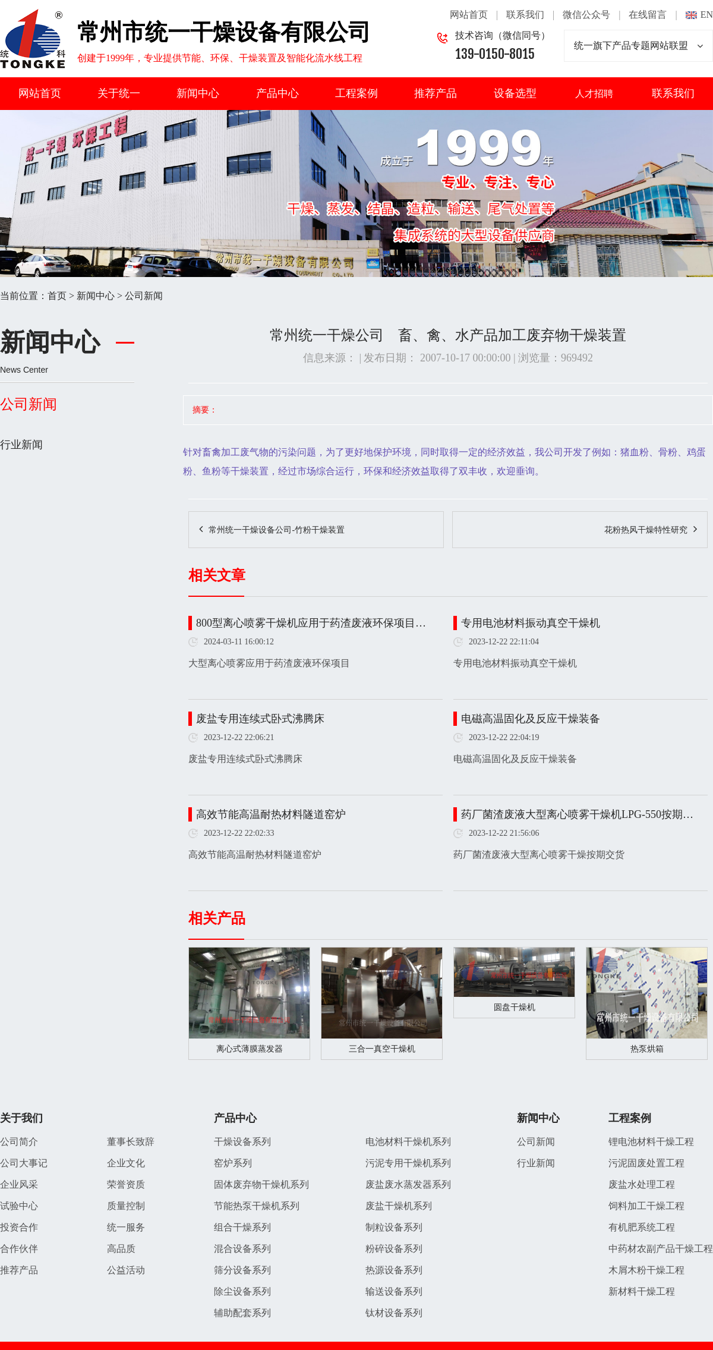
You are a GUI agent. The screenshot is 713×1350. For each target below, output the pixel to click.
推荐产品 (435, 93)
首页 (57, 296)
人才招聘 (594, 94)
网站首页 (469, 15)
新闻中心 (197, 93)
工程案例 (356, 93)
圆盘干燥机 (514, 1007)
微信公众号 (586, 15)
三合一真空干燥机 (382, 1048)
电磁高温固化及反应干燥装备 (530, 719)
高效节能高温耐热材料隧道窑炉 (271, 814)
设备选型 (515, 93)
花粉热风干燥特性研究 (645, 529)
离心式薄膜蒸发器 (249, 1048)
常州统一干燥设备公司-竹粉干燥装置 (277, 529)
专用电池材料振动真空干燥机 (530, 623)
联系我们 (525, 15)
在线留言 (648, 15)
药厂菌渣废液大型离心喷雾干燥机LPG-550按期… (577, 814)
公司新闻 (144, 296)
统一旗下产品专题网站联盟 (638, 45)
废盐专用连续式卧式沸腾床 (260, 719)
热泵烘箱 (647, 1048)
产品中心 (277, 93)
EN (707, 15)
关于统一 (118, 93)
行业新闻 (21, 445)
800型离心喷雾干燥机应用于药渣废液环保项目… (311, 623)
